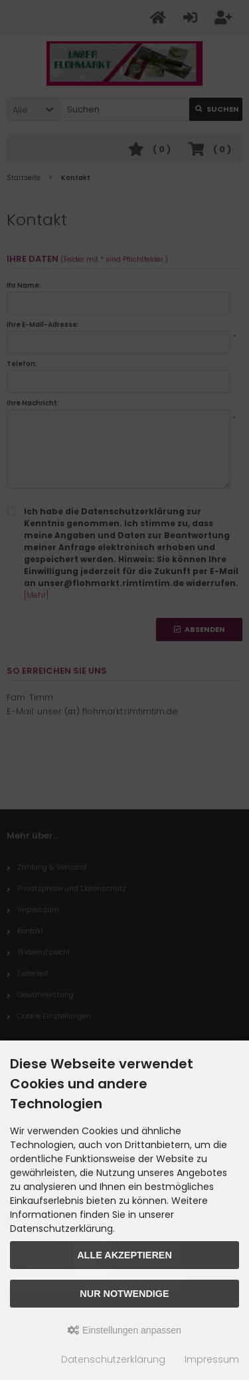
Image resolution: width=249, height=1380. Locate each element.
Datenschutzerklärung (113, 1359)
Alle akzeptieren (124, 1255)
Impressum (212, 1359)
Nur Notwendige (124, 1293)
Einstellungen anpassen (124, 1330)
